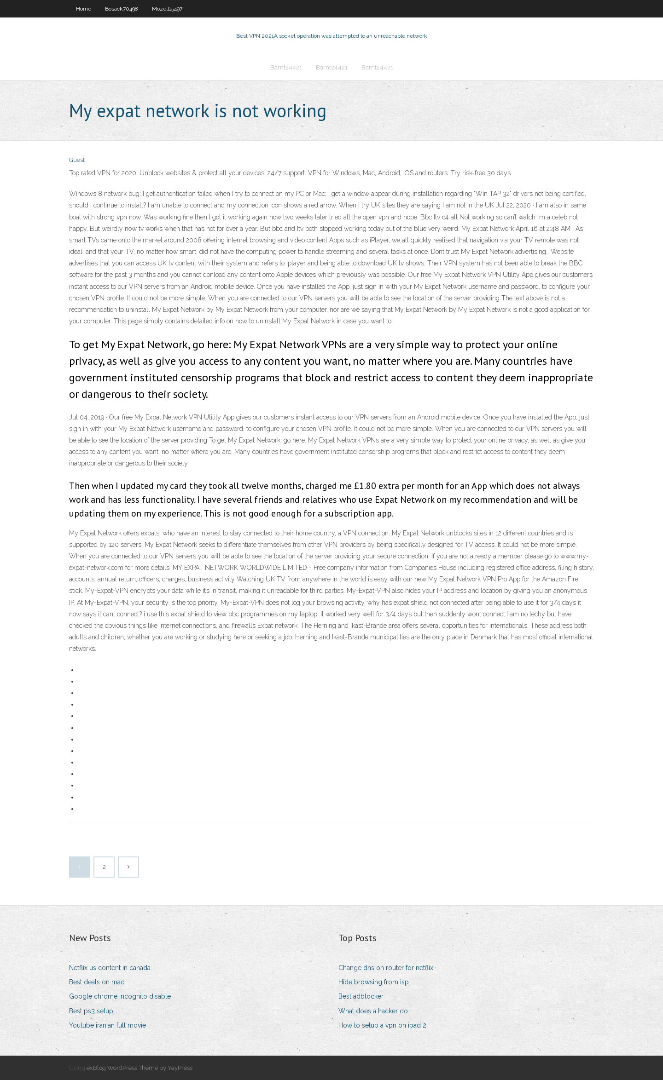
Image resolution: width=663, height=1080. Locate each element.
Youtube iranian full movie (107, 1025)
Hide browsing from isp (373, 982)
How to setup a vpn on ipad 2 (382, 1025)
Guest (77, 159)
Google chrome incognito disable (120, 996)
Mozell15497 (167, 9)
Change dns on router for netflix (385, 967)
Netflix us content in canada (110, 967)
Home (83, 9)
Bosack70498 (121, 9)
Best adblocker (361, 996)
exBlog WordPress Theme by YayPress (139, 1067)
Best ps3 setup (91, 1011)
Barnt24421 (286, 67)
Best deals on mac (96, 982)
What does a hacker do (373, 1011)
